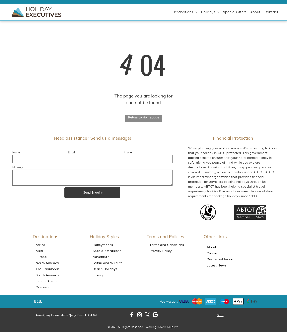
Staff (220, 315)
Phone (128, 152)
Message (18, 167)
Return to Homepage (143, 117)
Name (16, 152)
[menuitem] (186, 12)
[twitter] (147, 315)
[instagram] (139, 315)
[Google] (155, 315)
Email (71, 152)
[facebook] (131, 315)
